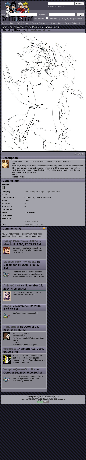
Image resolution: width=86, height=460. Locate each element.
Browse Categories (40, 23)
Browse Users (56, 23)
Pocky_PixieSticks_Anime (20, 241)
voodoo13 (10, 348)
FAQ (18, 23)
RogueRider (11, 326)
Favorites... (7, 203)
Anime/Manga (30, 192)
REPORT (78, 154)
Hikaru (4, 194)
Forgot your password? (73, 18)
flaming (27, 221)
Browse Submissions (74, 23)
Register (54, 18)
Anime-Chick (11, 285)
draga (7, 306)
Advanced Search (56, 6)
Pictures (36, 27)
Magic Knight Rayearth (49, 192)
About (11, 23)
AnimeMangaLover (20, 27)
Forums (26, 23)
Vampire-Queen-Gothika (19, 369)
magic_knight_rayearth (34, 224)
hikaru (35, 221)
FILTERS (6, 23)
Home (4, 27)
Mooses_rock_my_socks (19, 261)
